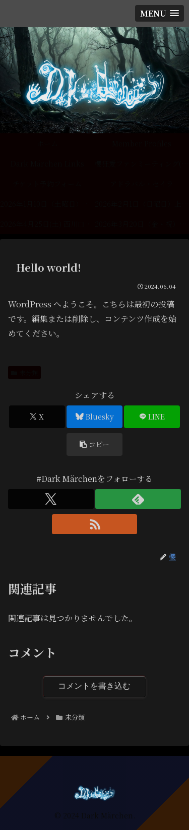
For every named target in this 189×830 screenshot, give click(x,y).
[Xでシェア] (37, 416)
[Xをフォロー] (51, 499)
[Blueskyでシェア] (94, 416)
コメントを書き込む (94, 686)
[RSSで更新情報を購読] (95, 524)
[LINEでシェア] (152, 416)
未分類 (24, 372)
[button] (94, 444)
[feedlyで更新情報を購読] (138, 499)
